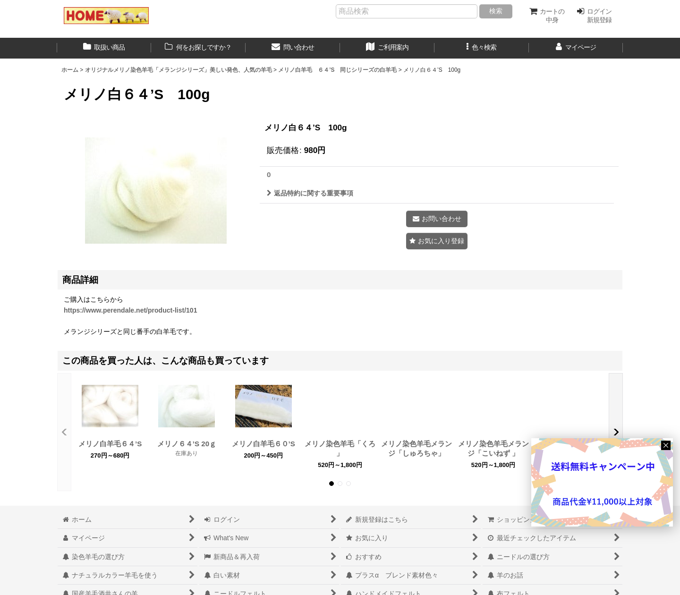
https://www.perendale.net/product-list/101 (130, 310)
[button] (481, 48)
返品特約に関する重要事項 (310, 193)
